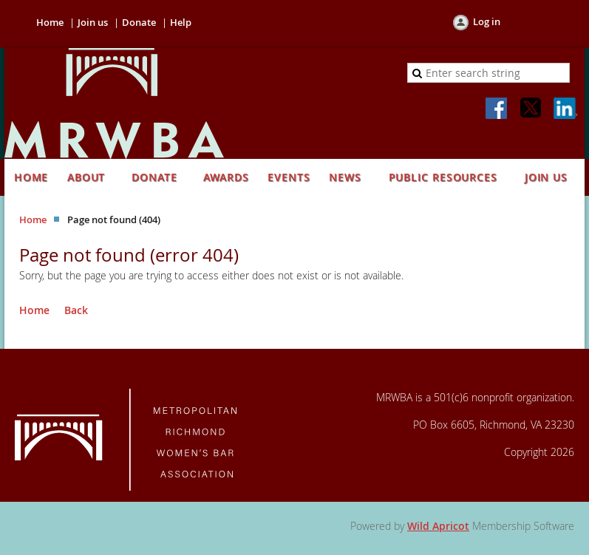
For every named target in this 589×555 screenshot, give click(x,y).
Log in (486, 21)
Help (180, 22)
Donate (139, 22)
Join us (93, 22)
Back (76, 310)
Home (50, 22)
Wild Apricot (438, 526)
